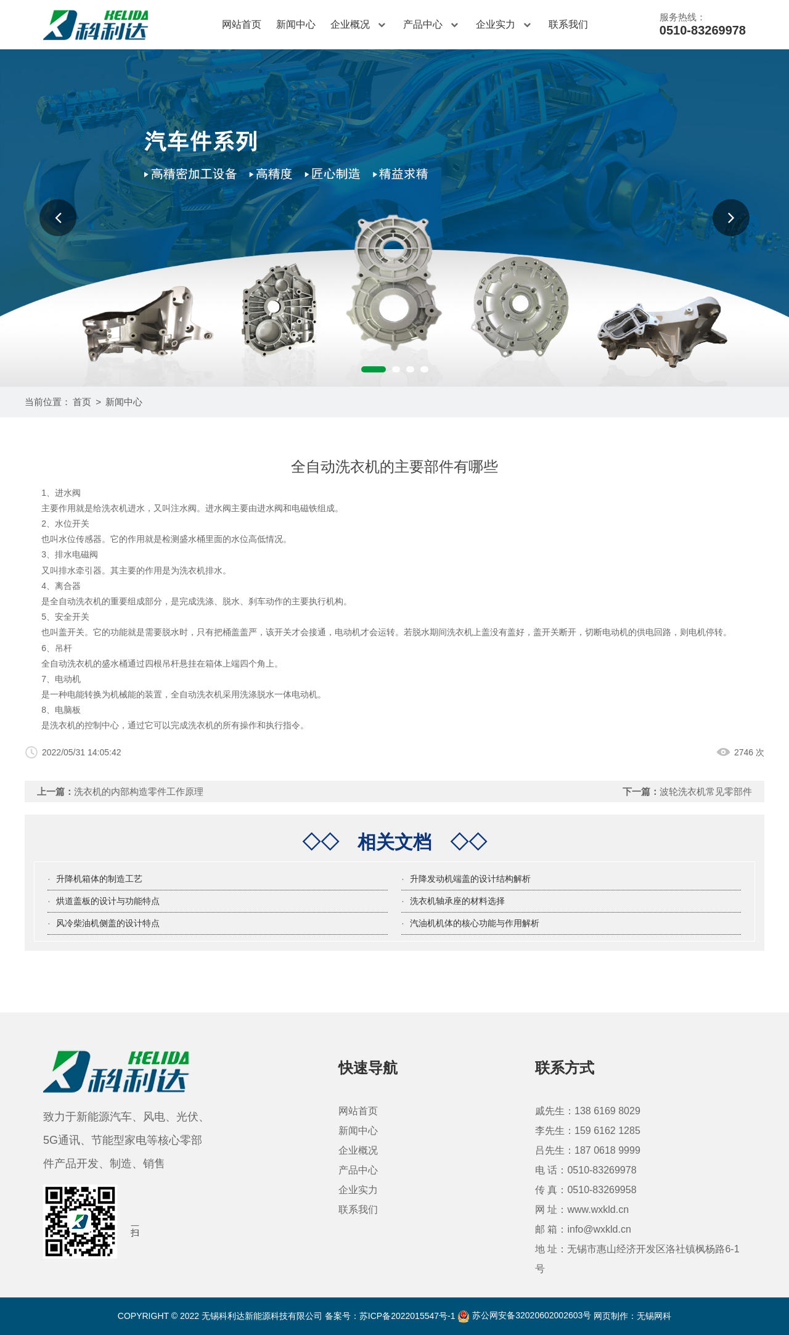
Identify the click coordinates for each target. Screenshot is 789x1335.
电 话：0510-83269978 (586, 1170)
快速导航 (368, 1067)
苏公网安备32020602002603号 (524, 1315)
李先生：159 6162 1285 (587, 1130)
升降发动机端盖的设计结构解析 (470, 879)
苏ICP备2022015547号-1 (407, 1315)
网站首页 (241, 24)
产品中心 (432, 24)
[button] (57, 217)
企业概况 (359, 24)
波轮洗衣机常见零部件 (706, 791)
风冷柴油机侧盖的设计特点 (108, 923)
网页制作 (611, 1315)
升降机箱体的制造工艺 (99, 879)
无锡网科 (654, 1315)
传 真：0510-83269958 (586, 1190)
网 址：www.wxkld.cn (582, 1209)
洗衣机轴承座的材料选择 (457, 901)
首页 (82, 401)
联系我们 (568, 24)
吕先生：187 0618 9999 (587, 1150)
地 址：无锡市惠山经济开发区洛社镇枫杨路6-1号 (637, 1259)
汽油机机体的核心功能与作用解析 (474, 923)
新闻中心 (296, 24)
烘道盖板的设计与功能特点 (108, 901)
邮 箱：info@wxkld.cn (583, 1229)
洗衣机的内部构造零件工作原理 (138, 791)
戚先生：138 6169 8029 (587, 1111)
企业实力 (505, 24)
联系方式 (564, 1067)
